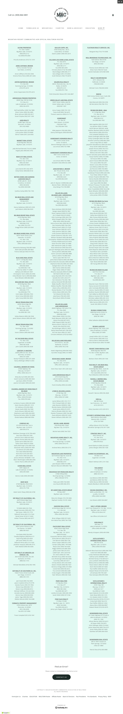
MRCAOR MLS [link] (47, 28)
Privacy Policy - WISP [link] (104, 696)
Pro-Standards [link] (92, 696)
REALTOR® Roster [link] (44, 696)
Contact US (61, 677)
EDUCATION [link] (90, 28)
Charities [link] (60, 28)
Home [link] (20, 28)
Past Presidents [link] (81, 696)
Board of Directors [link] (68, 696)
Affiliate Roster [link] (56, 696)
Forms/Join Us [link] (32, 28)
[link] (61, 15)
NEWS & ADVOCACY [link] (75, 28)
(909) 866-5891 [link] (21, 15)
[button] (113, 15)
